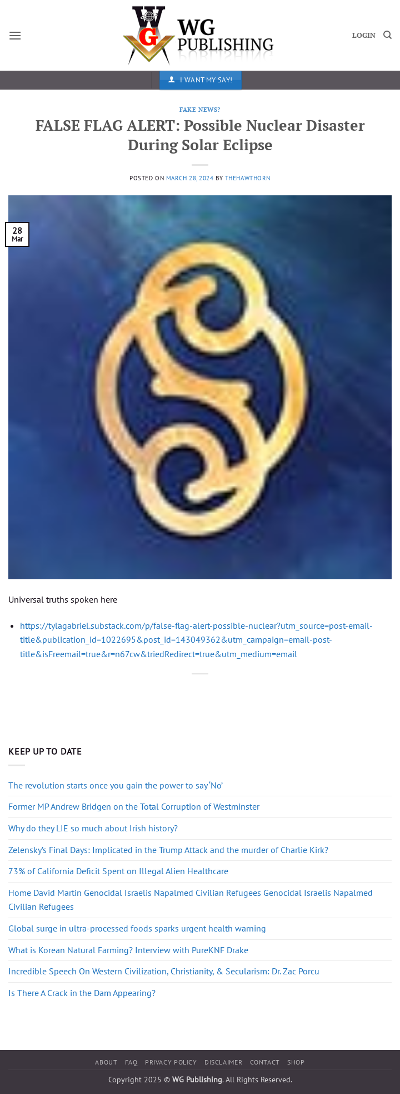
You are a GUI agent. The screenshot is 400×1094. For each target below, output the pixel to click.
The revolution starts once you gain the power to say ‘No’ (115, 785)
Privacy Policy (171, 1062)
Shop (295, 1062)
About (106, 1062)
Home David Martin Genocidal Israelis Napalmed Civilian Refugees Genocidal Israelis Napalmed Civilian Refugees (190, 900)
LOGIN (364, 35)
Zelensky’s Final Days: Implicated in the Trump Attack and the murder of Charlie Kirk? (168, 849)
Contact (265, 1062)
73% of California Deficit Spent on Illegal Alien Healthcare (118, 870)
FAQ (131, 1062)
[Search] (387, 35)
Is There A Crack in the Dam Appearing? (82, 992)
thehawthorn (248, 178)
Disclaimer (223, 1062)
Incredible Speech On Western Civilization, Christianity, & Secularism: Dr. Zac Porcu (163, 971)
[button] (15, 35)
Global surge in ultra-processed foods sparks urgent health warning (137, 928)
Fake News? (200, 109)
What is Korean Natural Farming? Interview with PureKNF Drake (128, 949)
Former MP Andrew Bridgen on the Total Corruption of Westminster (133, 806)
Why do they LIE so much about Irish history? (93, 828)
